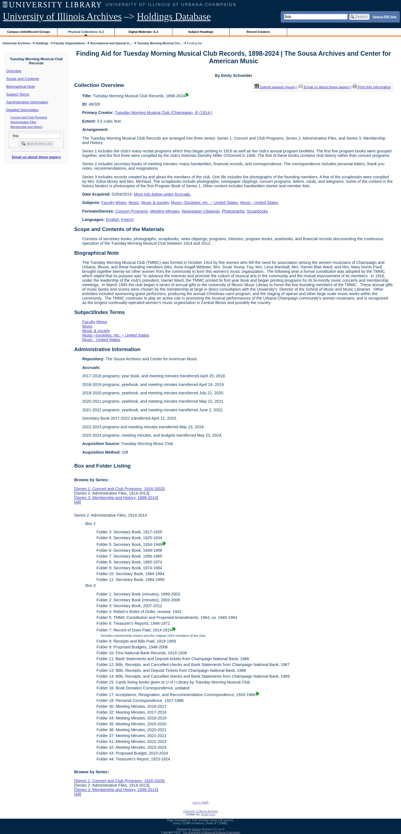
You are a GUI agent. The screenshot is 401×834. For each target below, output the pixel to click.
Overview (13, 71)
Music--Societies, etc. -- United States (204, 202)
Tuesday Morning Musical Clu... (159, 43)
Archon (196, 829)
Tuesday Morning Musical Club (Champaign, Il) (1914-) (163, 112)
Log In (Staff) (200, 802)
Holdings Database (174, 16)
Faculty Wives (113, 202)
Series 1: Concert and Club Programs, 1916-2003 (119, 489)
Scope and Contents (22, 79)
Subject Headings (201, 31)
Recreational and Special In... (111, 43)
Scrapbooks (257, 211)
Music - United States (259, 202)
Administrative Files (23, 122)
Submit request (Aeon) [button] (275, 87)
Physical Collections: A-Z (86, 31)
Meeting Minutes (165, 211)
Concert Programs (131, 211)
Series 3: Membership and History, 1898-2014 (116, 497)
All (77, 502)
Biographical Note (20, 86)
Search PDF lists (385, 16)
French (127, 219)
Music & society (155, 202)
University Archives (16, 43)
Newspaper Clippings (201, 211)
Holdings (42, 43)
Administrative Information (27, 102)
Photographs (233, 211)
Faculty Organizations (69, 43)
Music (134, 202)
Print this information (372, 87)
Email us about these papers (36, 157)
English (112, 219)
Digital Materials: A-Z (143, 31)
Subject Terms (17, 94)
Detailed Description (22, 110)
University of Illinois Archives (62, 16)
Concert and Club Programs (29, 117)
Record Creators (258, 31)
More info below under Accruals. (162, 194)
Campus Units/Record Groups (28, 31)
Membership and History (27, 126)
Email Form (208, 814)
